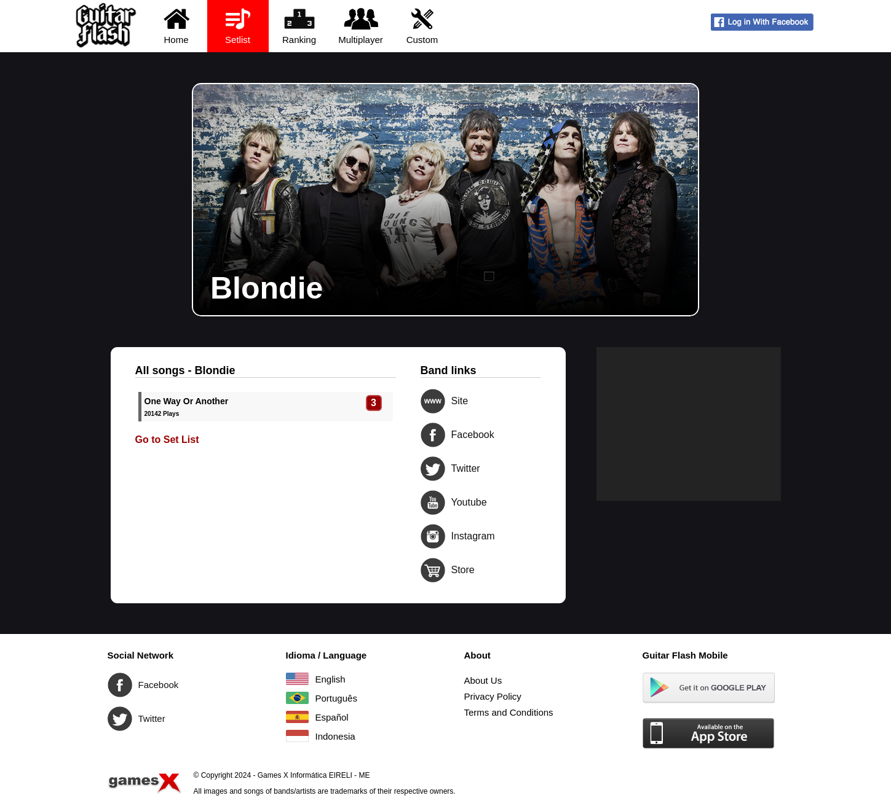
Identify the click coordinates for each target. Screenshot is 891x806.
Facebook (433, 435)
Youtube (433, 502)
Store (433, 570)
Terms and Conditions (508, 712)
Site (433, 401)
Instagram (433, 536)
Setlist (238, 25)
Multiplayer (360, 25)
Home (176, 25)
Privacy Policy (492, 696)
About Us (483, 680)
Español (297, 717)
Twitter (433, 468)
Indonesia (297, 736)
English (297, 679)
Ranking (299, 25)
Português (297, 698)
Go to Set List (167, 439)
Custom (422, 25)
